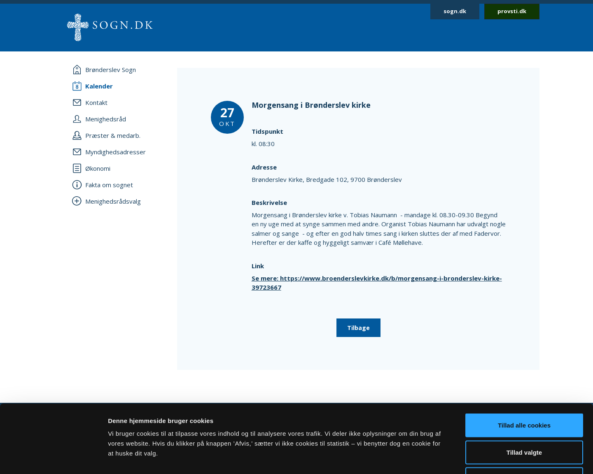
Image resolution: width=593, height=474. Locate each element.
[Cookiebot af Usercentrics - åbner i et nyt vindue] (53, 458)
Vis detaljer (428, 457)
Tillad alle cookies (524, 365)
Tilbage (358, 328)
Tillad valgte (524, 393)
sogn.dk (455, 11)
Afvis (524, 419)
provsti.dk (511, 11)
